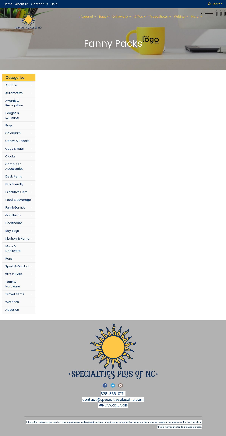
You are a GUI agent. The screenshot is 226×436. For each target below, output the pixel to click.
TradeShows (158, 16)
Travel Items (14, 294)
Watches (12, 302)
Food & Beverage (18, 200)
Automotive (14, 93)
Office (138, 16)
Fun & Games (15, 207)
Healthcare (13, 223)
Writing (179, 16)
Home (8, 4)
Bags (102, 16)
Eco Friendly (14, 184)
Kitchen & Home (17, 238)
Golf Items (13, 215)
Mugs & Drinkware (13, 248)
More (195, 16)
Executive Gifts (16, 192)
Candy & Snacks (17, 141)
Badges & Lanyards (12, 115)
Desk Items (13, 176)
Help (54, 4)
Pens (8, 258)
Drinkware (120, 16)
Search (215, 4)
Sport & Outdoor (17, 266)
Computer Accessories (14, 166)
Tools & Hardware (12, 284)
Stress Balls (13, 274)
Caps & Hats (14, 148)
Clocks (10, 156)
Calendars (13, 133)
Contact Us (39, 4)
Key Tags (12, 231)
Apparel (87, 16)
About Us (12, 310)
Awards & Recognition (14, 103)
